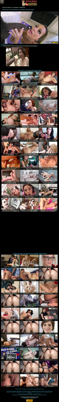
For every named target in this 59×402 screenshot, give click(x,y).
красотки (35, 45)
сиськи (13, 45)
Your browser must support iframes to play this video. (29, 27)
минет (9, 45)
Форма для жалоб (34, 396)
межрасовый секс (19, 45)
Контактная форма (25, 396)
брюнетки (5, 45)
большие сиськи (28, 45)
